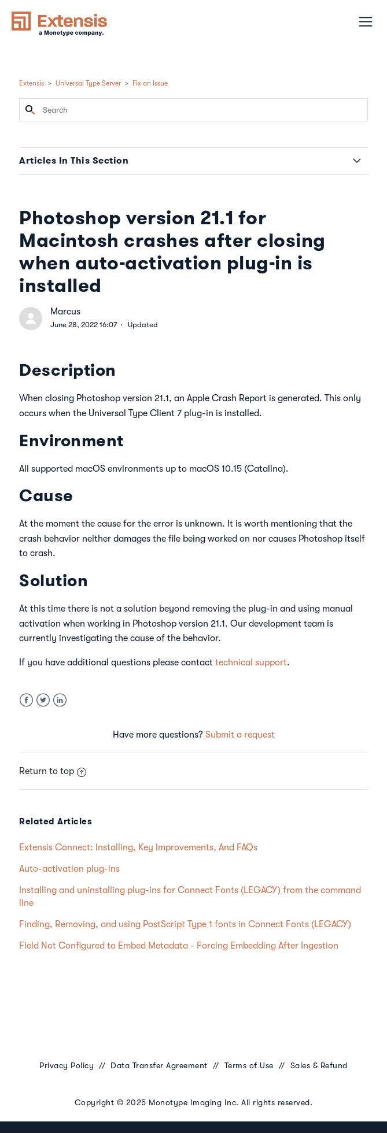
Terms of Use (249, 1065)
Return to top (52, 771)
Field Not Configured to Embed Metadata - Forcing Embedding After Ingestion (178, 946)
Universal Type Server (88, 83)
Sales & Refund (319, 1065)
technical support (251, 662)
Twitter (43, 700)
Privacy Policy (66, 1065)
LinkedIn (60, 700)
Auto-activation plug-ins (69, 869)
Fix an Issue (150, 83)
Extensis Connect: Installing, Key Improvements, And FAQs (138, 847)
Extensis (31, 83)
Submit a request (240, 735)
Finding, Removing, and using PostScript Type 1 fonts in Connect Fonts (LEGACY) (185, 924)
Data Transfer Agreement (159, 1065)
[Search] (193, 109)
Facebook (26, 700)
